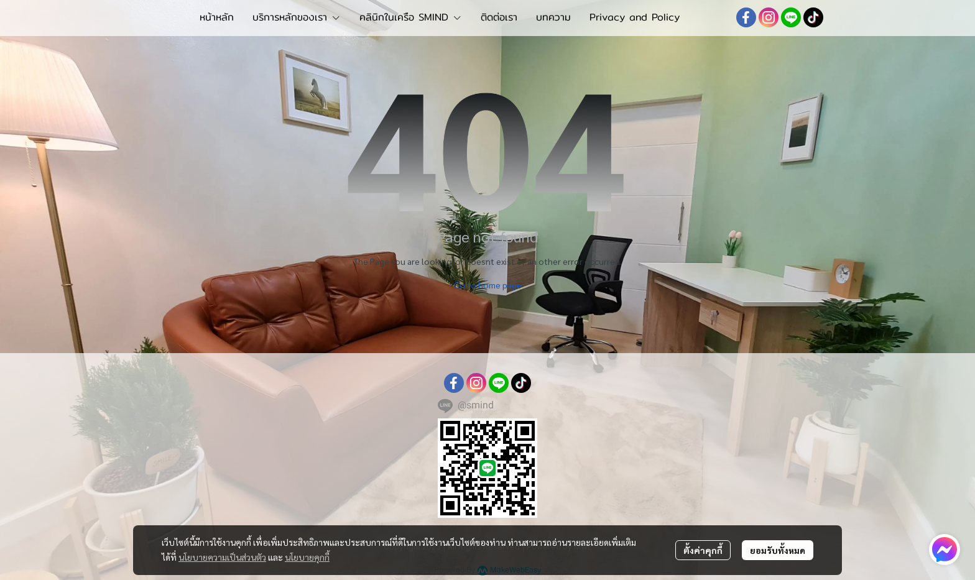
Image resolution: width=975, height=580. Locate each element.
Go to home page (488, 284)
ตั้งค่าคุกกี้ (703, 550)
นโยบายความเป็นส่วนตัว (222, 557)
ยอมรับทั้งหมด (777, 550)
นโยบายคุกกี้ (307, 557)
